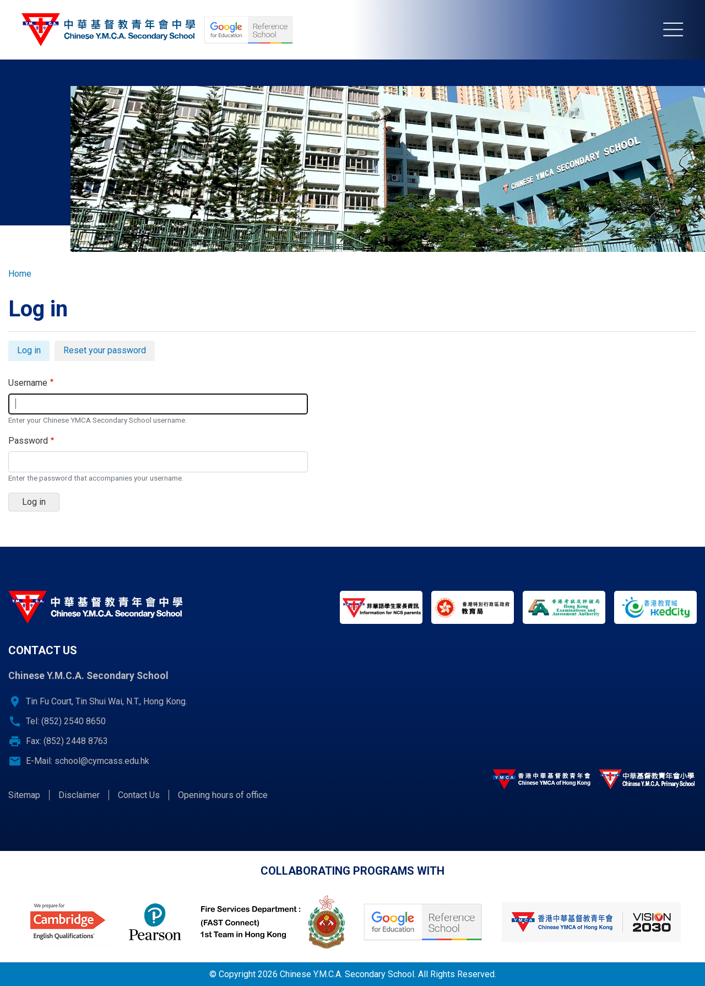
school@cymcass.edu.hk (102, 761)
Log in (33, 352)
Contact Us (139, 795)
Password (28, 440)
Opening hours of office (223, 795)
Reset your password (104, 350)
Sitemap (24, 795)
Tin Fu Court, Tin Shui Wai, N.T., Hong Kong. (106, 701)
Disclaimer (79, 795)
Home (19, 273)
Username (27, 383)
